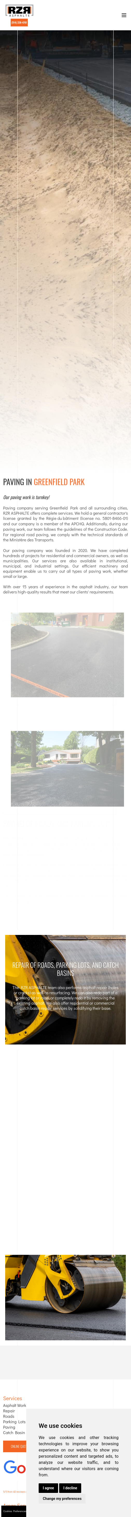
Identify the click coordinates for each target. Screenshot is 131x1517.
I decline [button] (70, 1488)
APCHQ (77, 525)
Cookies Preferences (14, 1511)
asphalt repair (94, 987)
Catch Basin (14, 1432)
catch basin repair (36, 1008)
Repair (9, 1410)
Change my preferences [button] (62, 1499)
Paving (9, 1427)
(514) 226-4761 (19, 22)
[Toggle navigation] (124, 16)
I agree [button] (48, 1488)
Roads (8, 1416)
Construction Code (111, 530)
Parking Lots (14, 1421)
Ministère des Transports (31, 541)
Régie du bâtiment (62, 520)
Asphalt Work (14, 1405)
